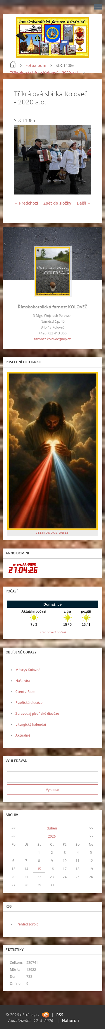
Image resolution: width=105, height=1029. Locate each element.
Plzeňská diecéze (29, 702)
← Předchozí (26, 203)
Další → (84, 203)
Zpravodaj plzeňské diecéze (37, 713)
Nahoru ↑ (71, 1020)
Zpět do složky (57, 203)
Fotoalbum (35, 65)
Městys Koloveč (27, 669)
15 (39, 868)
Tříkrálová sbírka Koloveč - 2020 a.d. (44, 72)
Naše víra (22, 680)
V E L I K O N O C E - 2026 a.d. (52, 533)
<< (13, 828)
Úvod (13, 64)
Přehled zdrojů (27, 924)
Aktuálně (22, 735)
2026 (52, 836)
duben (52, 828)
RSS (59, 1014)
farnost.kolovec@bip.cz (52, 339)
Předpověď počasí (52, 632)
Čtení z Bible (25, 691)
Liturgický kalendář (30, 724)
